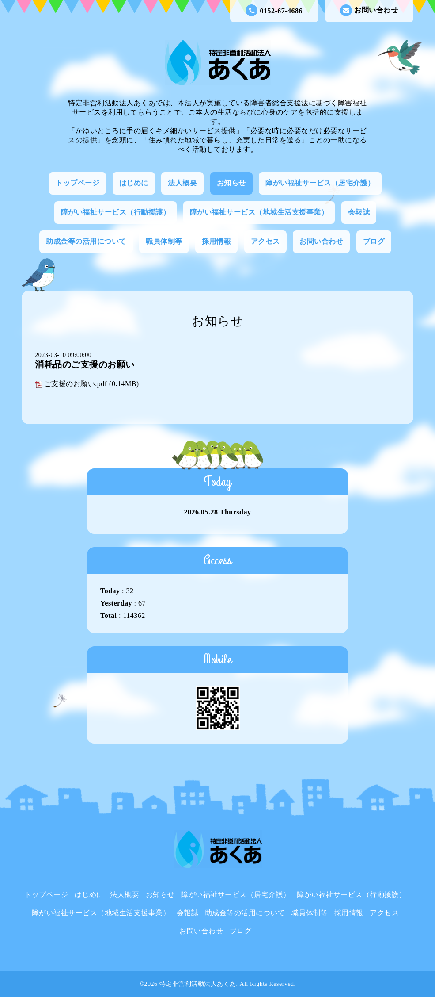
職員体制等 (164, 241)
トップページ (77, 183)
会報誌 (359, 212)
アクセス (265, 241)
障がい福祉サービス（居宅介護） (320, 183)
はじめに (133, 183)
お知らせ (231, 183)
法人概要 (182, 183)
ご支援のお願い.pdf (75, 383)
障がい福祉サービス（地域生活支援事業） (259, 212)
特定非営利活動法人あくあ (197, 984)
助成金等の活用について (86, 241)
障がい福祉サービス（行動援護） (115, 212)
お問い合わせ (369, 10)
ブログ (374, 241)
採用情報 (216, 241)
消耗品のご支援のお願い (85, 364)
